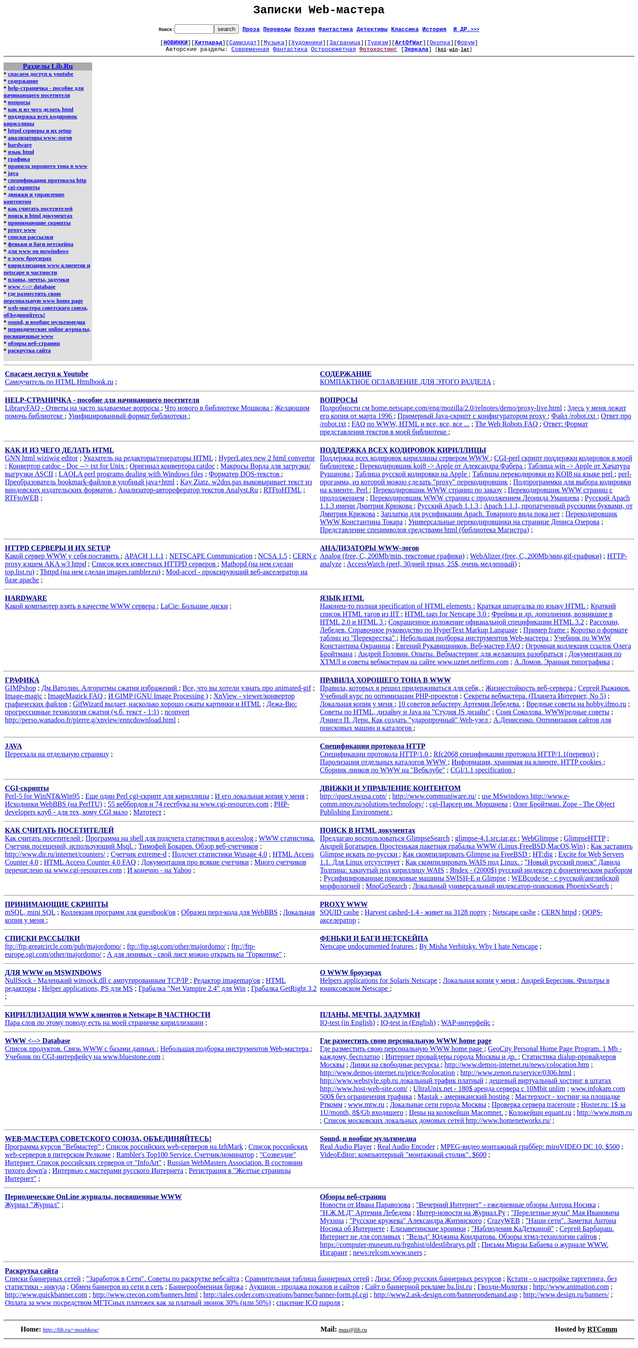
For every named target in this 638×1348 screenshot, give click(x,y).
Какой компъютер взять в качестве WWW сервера (81, 611)
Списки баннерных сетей (43, 1284)
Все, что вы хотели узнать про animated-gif (247, 693)
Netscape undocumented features (367, 951)
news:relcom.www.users (387, 1258)
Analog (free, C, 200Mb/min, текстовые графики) (392, 561)
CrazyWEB (503, 1226)
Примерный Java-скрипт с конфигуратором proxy (472, 421)
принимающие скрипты (39, 228)
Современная (250, 54)
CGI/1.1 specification (482, 775)
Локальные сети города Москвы (438, 1110)
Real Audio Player (346, 1152)
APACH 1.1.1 (144, 561)
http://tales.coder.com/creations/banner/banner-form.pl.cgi (285, 1300)
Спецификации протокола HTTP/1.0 (375, 759)
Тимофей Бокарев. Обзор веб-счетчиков (198, 851)
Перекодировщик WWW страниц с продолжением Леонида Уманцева (475, 503)
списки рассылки (30, 242)
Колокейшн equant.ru (540, 1118)
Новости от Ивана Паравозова (365, 1210)
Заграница (344, 46)
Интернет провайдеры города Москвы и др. (451, 1062)
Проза (251, 31)
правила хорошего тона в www (47, 171)
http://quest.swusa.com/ (353, 801)
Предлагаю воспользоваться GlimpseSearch (385, 843)
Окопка (440, 46)
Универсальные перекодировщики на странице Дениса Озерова (503, 527)
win (453, 54)
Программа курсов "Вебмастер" (53, 1152)
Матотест (147, 817)
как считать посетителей (40, 213)
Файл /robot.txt (574, 421)
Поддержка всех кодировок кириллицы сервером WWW (405, 463)
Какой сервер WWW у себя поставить (63, 561)
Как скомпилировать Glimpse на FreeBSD (466, 859)
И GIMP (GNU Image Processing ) (158, 701)
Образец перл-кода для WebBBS (229, 917)
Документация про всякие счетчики (195, 867)
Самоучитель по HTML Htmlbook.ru (59, 387)
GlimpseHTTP (585, 843)
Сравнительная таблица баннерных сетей (307, 1284)
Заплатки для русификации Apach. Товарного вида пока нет (470, 519)
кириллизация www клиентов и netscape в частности (47, 274)
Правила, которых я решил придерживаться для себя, (401, 693)
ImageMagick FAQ (76, 701)
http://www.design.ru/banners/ (566, 1300)
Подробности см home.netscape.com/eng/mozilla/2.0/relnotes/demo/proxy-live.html (441, 413)
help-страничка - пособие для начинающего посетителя (44, 97)
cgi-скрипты (24, 192)
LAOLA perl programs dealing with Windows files (131, 479)
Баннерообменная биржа (206, 1292)
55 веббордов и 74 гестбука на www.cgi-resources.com (188, 809)
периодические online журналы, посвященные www (47, 338)
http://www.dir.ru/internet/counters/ (55, 859)
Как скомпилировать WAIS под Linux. (463, 867)
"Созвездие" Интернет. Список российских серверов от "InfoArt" (150, 1164)
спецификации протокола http (47, 185)
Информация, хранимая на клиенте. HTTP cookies (527, 767)
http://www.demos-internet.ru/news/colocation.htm (516, 1070)
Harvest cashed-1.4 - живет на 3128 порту (426, 917)
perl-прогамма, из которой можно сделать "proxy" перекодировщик (475, 483)
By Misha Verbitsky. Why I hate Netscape (478, 951)
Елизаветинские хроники (428, 1234)
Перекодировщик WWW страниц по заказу (437, 495)
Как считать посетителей (43, 843)
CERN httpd (559, 917)
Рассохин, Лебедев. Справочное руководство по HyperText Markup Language (469, 631)
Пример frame (545, 635)
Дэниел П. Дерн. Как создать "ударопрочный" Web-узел (405, 725)
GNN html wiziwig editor (41, 463)
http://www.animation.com (571, 1292)
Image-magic (23, 701)
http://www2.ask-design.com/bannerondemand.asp (446, 1300)
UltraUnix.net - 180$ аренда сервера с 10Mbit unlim (489, 1094)
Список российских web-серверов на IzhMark (174, 1152)
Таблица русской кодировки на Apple (412, 479)
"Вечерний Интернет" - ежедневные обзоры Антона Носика (506, 1210)
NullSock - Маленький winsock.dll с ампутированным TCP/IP (97, 986)
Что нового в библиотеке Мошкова (218, 413)
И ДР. (466, 31)
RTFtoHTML (283, 495)
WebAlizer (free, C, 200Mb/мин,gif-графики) (536, 561)
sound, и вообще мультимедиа (47, 327)
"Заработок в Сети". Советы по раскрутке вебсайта (163, 1284)
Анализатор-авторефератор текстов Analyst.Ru (188, 495)
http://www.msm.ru (604, 1118)
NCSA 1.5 (272, 561)
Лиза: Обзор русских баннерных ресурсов (438, 1284)
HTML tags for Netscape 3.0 (446, 619)
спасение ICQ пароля (308, 1308)
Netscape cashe (514, 917)
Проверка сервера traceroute (534, 1110)
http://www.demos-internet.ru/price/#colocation (387, 1078)
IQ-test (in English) (347, 1028)
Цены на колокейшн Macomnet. (456, 1118)
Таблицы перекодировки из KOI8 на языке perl (543, 479)
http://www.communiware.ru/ (434, 801)
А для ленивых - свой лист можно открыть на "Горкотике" (194, 959)
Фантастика (336, 31)
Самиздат (243, 46)
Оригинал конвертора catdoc (172, 471)
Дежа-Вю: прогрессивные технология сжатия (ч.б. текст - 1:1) (151, 713)
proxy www (22, 235)
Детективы (372, 31)
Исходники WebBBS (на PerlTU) (53, 809)
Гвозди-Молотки (503, 1292)
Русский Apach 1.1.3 (448, 511)
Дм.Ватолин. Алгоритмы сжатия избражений (110, 693)
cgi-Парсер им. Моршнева (468, 809)
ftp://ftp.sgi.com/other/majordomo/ (176, 951)
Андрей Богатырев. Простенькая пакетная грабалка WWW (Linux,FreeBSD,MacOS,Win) (452, 851)
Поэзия (304, 31)
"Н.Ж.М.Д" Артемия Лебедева (365, 1218)
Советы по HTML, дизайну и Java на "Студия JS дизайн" (405, 717)
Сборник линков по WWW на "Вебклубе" (382, 775)
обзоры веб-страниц (34, 348)
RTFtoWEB (22, 503)
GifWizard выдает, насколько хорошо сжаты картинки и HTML (167, 709)
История (434, 31)
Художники (307, 46)
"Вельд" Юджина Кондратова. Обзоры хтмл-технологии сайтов (501, 1242)
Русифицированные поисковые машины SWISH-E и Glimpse (414, 883)
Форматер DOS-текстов (245, 479)
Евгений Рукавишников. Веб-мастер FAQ (458, 651)
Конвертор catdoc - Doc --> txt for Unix (67, 471)
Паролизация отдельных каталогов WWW (384, 767)
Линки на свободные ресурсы (395, 1070)
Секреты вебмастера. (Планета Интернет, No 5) (535, 701)
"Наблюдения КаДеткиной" (512, 1234)
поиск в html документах (40, 221)
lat (465, 54)
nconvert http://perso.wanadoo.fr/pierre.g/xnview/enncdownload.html (97, 721)
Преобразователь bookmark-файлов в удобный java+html (90, 487)
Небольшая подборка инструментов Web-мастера (475, 643)
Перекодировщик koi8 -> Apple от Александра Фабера (442, 471)
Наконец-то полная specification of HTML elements (396, 611)
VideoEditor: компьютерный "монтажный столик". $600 (403, 1160)
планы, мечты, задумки (39, 284)
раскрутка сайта (29, 355)
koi (442, 54)
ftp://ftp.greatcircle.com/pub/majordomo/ (63, 951)
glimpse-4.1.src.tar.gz (486, 843)
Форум (466, 46)
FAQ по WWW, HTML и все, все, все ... (411, 429)
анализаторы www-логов (40, 143)
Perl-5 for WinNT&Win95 (42, 801)
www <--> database (31, 291)
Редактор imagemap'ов (227, 986)
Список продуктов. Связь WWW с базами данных (80, 1054)
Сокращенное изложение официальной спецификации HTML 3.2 (486, 627)
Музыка (274, 46)
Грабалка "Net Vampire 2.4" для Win (191, 993)
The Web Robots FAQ (507, 429)
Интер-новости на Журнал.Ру (461, 1218)
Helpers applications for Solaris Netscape (378, 986)
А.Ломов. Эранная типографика (562, 667)
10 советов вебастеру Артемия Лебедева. (459, 709)
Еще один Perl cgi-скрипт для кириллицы (148, 801)
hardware (20, 150)
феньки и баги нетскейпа (41, 249)
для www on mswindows (38, 256)
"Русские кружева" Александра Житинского (416, 1226)
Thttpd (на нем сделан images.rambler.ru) (100, 577)
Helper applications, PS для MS (87, 993)
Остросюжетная (333, 54)
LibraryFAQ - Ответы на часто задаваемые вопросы (83, 413)
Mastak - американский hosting (463, 1102)
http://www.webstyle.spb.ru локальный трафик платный (401, 1086)
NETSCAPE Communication (211, 561)
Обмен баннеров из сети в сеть (116, 1292)
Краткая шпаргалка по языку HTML (532, 611)
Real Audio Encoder (406, 1152)
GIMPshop (20, 693)
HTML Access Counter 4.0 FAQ (90, 867)
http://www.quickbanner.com (46, 1300)
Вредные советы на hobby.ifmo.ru (576, 709)
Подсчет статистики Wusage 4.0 (219, 859)
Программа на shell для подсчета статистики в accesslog (170, 843)
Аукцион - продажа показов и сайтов (304, 1292)
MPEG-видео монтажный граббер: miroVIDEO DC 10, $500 (530, 1152)
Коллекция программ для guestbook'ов (118, 917)
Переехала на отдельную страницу (57, 759)
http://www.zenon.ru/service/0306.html (516, 1078)
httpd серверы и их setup (40, 135)
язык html (21, 157)
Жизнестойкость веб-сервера (530, 693)
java (13, 178)
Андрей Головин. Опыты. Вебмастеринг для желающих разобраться (460, 659)
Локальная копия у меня (357, 709)
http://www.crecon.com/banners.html (145, 1300)
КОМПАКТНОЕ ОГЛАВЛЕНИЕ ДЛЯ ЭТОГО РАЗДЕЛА (405, 387)
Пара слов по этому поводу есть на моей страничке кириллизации (104, 1028)
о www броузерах (30, 263)
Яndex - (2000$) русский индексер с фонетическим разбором (541, 875)
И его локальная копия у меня (259, 801)
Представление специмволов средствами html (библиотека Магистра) (424, 535)
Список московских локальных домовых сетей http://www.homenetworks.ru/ (437, 1126)
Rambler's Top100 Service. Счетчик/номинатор (185, 1160)
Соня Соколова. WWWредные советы (553, 717)
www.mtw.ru (366, 1110)
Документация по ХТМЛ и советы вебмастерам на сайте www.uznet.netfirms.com (471, 663)
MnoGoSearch (386, 891)
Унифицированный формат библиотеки (128, 421)
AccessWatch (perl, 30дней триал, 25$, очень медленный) (431, 569)
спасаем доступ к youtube (41, 79)
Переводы (277, 31)
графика (19, 164)
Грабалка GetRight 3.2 (284, 993)
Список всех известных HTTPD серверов (155, 569)
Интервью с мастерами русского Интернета (117, 1176)
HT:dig (542, 859)
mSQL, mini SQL (30, 917)
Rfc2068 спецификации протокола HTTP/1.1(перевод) (514, 759)
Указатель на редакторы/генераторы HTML (148, 463)
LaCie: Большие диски (194, 611)
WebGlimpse (539, 843)
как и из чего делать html (41, 114)
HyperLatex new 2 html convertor (266, 463)
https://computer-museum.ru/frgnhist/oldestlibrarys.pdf (398, 1250)
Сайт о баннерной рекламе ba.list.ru (418, 1292)
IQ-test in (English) (408, 1028)
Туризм (377, 46)
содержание (23, 86)
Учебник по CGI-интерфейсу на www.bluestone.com (82, 1062)
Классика (405, 31)
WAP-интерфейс (465, 1028)
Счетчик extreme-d (139, 859)
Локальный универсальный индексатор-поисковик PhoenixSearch (510, 891)
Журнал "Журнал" (32, 1210)
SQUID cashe (339, 917)
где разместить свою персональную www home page (43, 302)
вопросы (19, 107)
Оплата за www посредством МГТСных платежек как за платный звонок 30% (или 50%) (138, 1308)
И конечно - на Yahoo (159, 875)
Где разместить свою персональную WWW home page (402, 1054)
